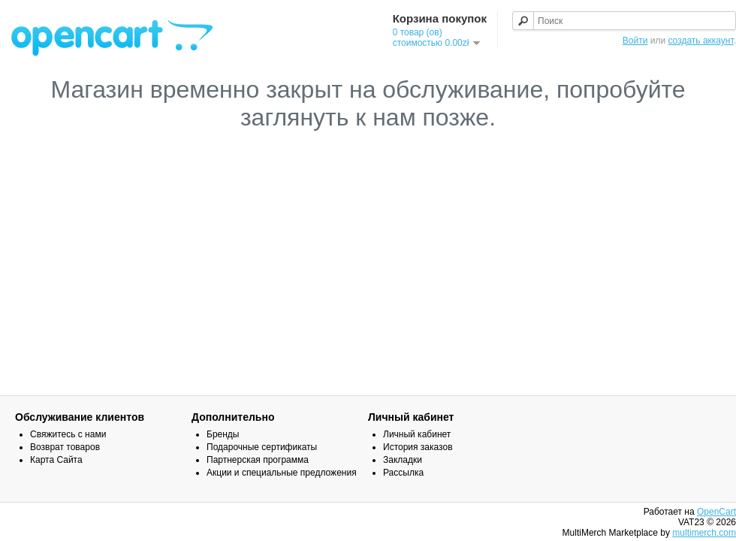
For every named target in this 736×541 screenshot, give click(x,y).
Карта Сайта (56, 460)
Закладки (402, 460)
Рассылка (403, 472)
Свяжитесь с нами (68, 434)
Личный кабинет (417, 434)
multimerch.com (704, 532)
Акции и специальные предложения (282, 472)
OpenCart (716, 511)
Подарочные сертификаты (262, 447)
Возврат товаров (65, 447)
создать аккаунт (700, 40)
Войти (635, 40)
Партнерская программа (258, 460)
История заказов (418, 447)
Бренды (223, 434)
